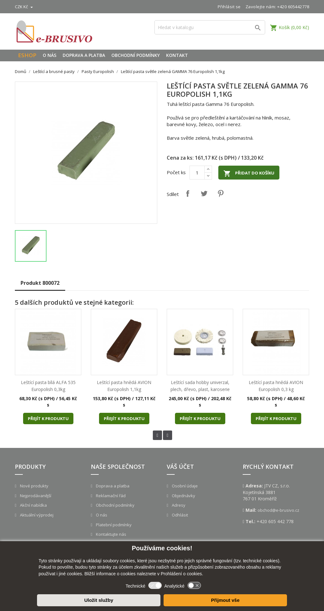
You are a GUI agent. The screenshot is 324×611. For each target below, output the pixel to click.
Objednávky (183, 495)
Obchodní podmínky (135, 55)
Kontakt (177, 55)
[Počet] (197, 173)
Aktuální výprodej (36, 515)
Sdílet (187, 193)
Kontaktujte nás (110, 534)
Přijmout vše (225, 600)
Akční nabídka (33, 505)
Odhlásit (179, 515)
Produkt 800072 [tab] (40, 282)
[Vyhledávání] (209, 27)
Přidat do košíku (248, 173)
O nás (49, 55)
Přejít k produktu (48, 418)
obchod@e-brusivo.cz (278, 510)
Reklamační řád (110, 495)
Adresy (178, 505)
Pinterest (220, 193)
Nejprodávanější (35, 495)
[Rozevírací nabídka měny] (24, 6)
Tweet (204, 193)
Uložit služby (98, 600)
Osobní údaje (184, 486)
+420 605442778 (293, 6)
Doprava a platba (84, 55)
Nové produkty (33, 486)
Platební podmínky (113, 525)
